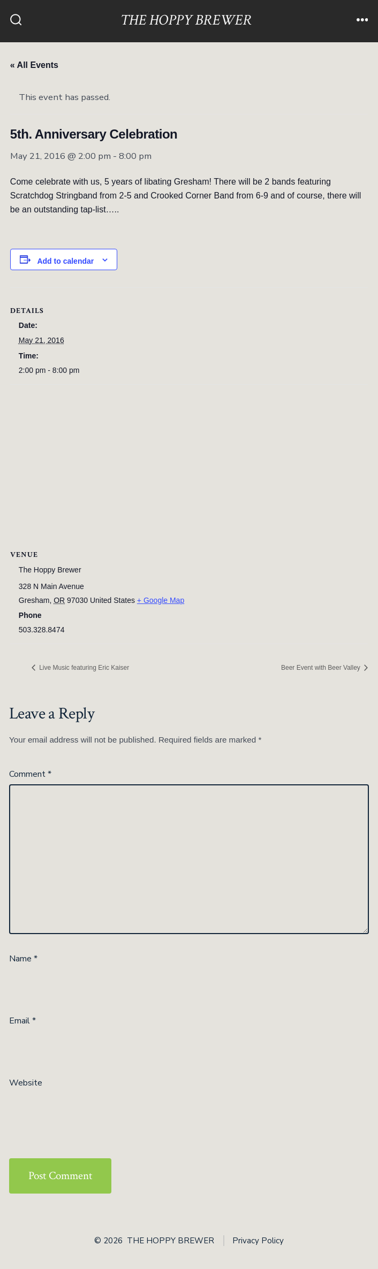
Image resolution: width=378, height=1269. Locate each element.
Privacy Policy (258, 1240)
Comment (30, 774)
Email (22, 1021)
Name (23, 959)
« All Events (34, 65)
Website (25, 1083)
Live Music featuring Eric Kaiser (83, 667)
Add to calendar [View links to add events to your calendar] (65, 261)
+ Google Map (160, 600)
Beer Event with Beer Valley (321, 667)
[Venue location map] (189, 461)
